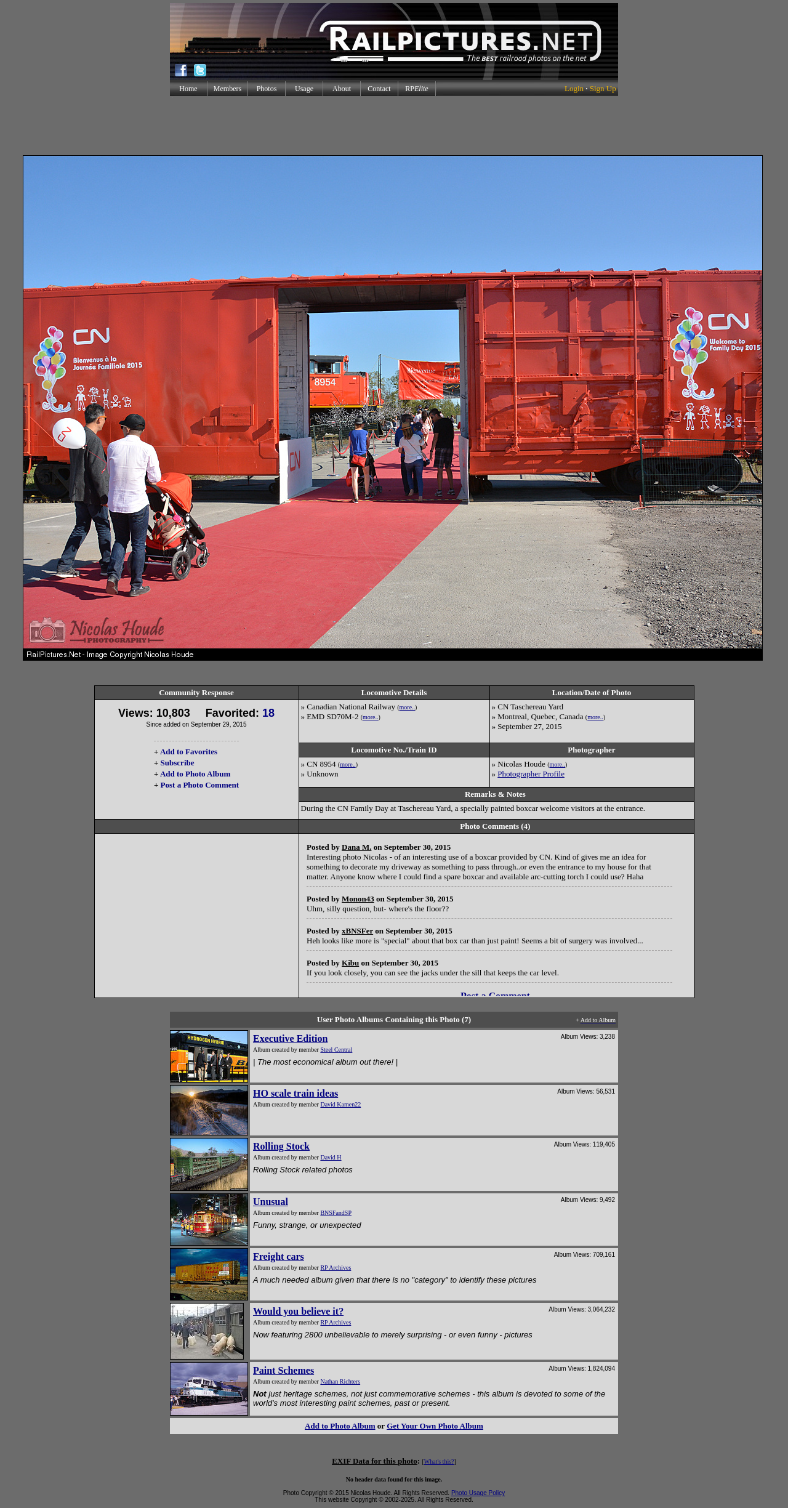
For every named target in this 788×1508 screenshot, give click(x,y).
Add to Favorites (188, 751)
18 (268, 713)
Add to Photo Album (195, 773)
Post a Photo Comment (200, 784)
